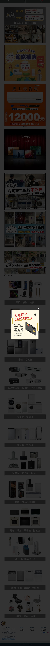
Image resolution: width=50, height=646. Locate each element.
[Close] (38, 308)
